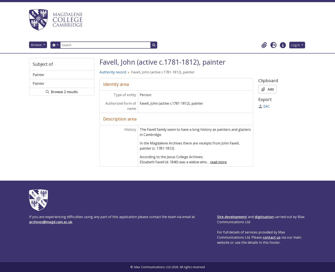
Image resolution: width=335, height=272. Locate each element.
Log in (296, 45)
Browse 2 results (62, 91)
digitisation (264, 216)
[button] (264, 45)
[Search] (105, 45)
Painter (38, 74)
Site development (232, 216)
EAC (264, 106)
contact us (272, 237)
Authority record (113, 72)
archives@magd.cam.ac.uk (50, 222)
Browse (37, 45)
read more (218, 162)
